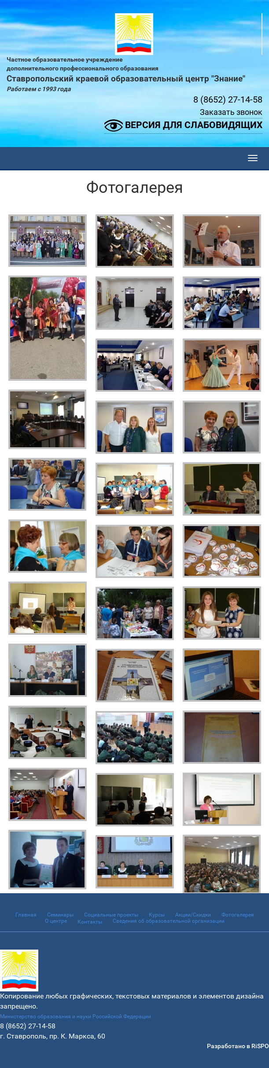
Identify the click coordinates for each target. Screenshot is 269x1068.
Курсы (157, 915)
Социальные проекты (111, 915)
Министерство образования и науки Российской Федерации (75, 1016)
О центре (56, 921)
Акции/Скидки (193, 915)
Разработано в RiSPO (238, 1046)
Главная (26, 915)
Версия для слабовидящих (183, 125)
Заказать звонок (231, 112)
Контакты (89, 922)
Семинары (60, 915)
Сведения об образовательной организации (169, 921)
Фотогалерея (237, 915)
